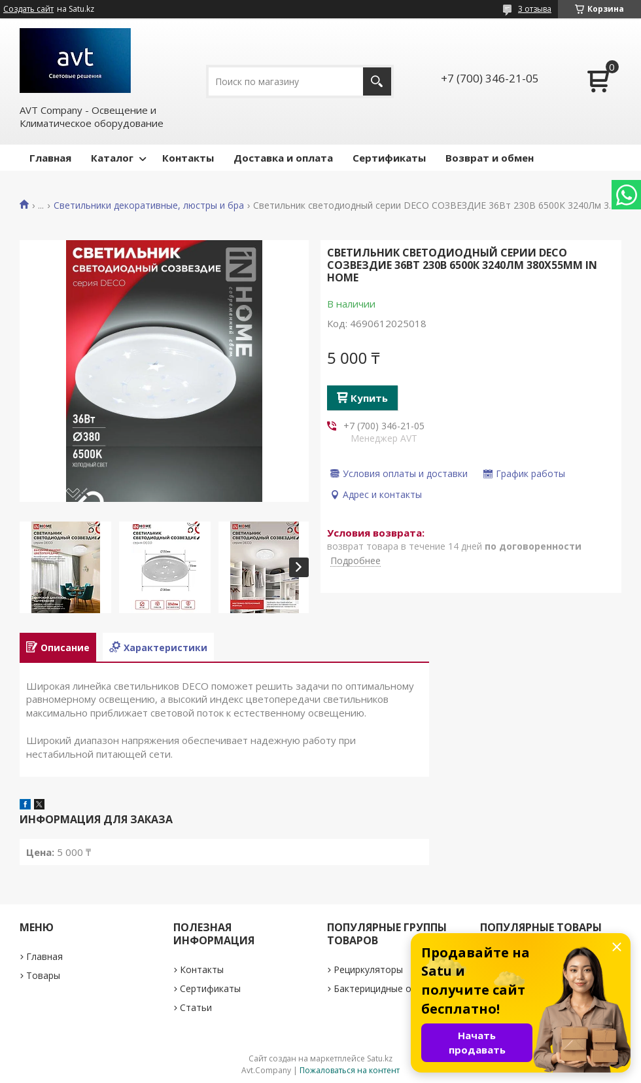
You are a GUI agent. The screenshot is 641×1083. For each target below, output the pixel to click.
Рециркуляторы (368, 969)
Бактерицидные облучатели (396, 988)
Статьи (196, 1007)
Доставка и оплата (283, 157)
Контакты (188, 157)
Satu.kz (379, 1058)
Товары (43, 975)
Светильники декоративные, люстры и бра (149, 205)
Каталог (112, 157)
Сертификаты (389, 157)
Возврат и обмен (489, 157)
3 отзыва (534, 8)
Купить (369, 397)
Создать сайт (28, 9)
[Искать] (377, 81)
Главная (50, 157)
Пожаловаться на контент (350, 1070)
